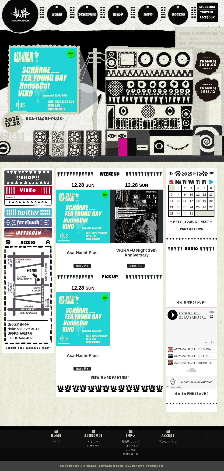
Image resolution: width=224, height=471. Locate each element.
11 (198, 194)
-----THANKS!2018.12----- (208, 90)
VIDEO (28, 191)
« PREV (176, 222)
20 (211, 201)
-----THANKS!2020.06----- (207, 63)
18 (198, 201)
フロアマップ (130, 445)
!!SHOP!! (28, 178)
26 (204, 207)
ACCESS (168, 436)
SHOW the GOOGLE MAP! (28, 348)
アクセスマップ (168, 441)
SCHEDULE (93, 436)
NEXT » (206, 222)
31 (191, 213)
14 (171, 201)
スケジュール (93, 441)
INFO (130, 436)
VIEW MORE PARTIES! (110, 378)
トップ (56, 441)
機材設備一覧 (130, 454)
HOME (56, 436)
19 (204, 201)
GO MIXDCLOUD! (191, 303)
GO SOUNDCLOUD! (191, 394)
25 (198, 207)
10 (191, 194)
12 (204, 194)
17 (191, 201)
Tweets (10, 197)
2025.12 (191, 222)
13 (211, 194)
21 (171, 207)
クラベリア (93, 445)
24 (191, 207)
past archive (191, 229)
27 (211, 207)
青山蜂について (131, 441)
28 (171, 213)
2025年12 (191, 175)
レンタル (131, 449)
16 (184, 201)
